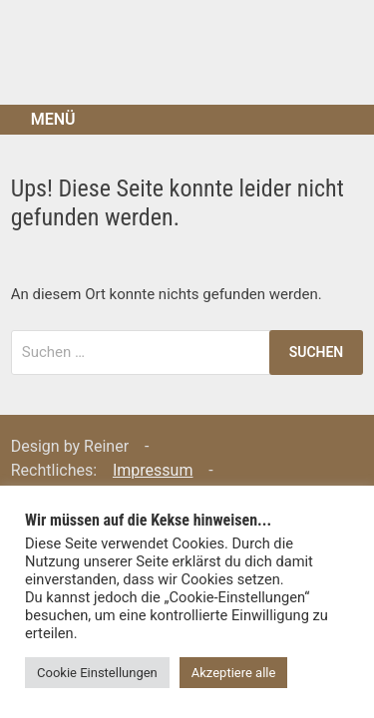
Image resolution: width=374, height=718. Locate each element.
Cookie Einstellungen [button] (97, 672)
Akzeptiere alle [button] (233, 672)
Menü (53, 119)
